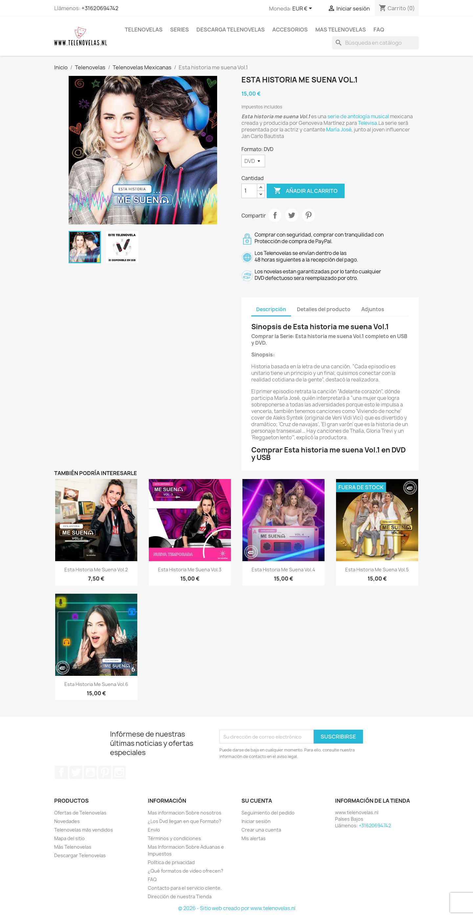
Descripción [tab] (271, 309)
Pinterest (308, 215)
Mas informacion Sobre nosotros (184, 813)
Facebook (61, 772)
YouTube (90, 772)
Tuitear (291, 215)
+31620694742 (100, 8)
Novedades (67, 821)
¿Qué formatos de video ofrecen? (185, 871)
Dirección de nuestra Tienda (180, 896)
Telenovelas (144, 29)
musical (380, 116)
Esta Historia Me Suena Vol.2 (96, 569)
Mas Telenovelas (340, 29)
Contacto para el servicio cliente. (185, 888)
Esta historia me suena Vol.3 (189, 569)
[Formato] (253, 161)
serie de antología (348, 116)
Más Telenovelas (72, 847)
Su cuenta (256, 800)
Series (179, 29)
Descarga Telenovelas (230, 29)
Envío (154, 830)
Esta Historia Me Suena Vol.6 (96, 684)
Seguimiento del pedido (268, 813)
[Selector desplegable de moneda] (303, 9)
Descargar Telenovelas (80, 855)
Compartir (275, 215)
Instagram (119, 772)
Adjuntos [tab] (372, 309)
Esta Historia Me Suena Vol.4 (283, 569)
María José (338, 129)
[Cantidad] (249, 191)
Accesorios (290, 29)
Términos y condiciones (174, 838)
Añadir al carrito (306, 191)
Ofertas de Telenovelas (80, 813)
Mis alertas (253, 838)
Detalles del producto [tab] (323, 309)
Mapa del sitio (69, 838)
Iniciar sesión (256, 821)
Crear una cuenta (261, 830)
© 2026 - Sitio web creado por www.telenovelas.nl (236, 908)
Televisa (367, 123)
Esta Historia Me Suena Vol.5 (377, 569)
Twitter (75, 772)
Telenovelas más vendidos (83, 830)
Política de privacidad (171, 862)
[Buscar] (375, 42)
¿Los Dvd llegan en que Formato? (184, 821)
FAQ (378, 29)
